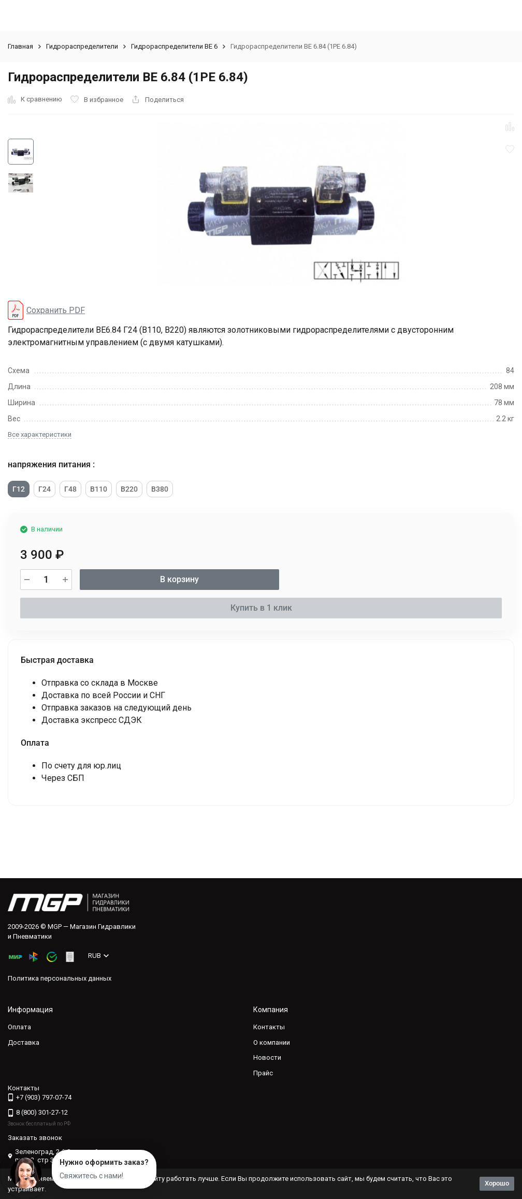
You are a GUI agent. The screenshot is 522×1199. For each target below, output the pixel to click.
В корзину (179, 579)
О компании (271, 1042)
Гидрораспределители (82, 46)
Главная (20, 46)
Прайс (263, 1073)
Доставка (23, 1042)
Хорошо (497, 1183)
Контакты (269, 1027)
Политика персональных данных (59, 978)
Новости (267, 1057)
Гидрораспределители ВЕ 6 (174, 46)
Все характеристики (39, 434)
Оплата (19, 1027)
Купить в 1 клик (261, 608)
